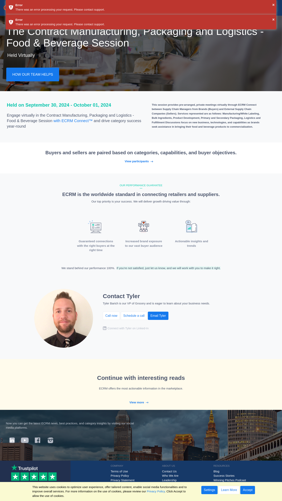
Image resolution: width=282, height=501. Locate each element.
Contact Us (169, 471)
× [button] (273, 5)
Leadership (169, 480)
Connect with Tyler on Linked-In (128, 328)
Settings (209, 490)
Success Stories (224, 475)
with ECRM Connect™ (73, 121)
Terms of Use (119, 471)
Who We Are (170, 475)
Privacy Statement (123, 480)
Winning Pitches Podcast (229, 480)
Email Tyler (158, 315)
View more (141, 402)
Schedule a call (134, 315)
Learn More (229, 490)
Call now (111, 315)
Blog (216, 471)
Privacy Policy (120, 475)
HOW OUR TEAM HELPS (32, 74)
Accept (247, 490)
